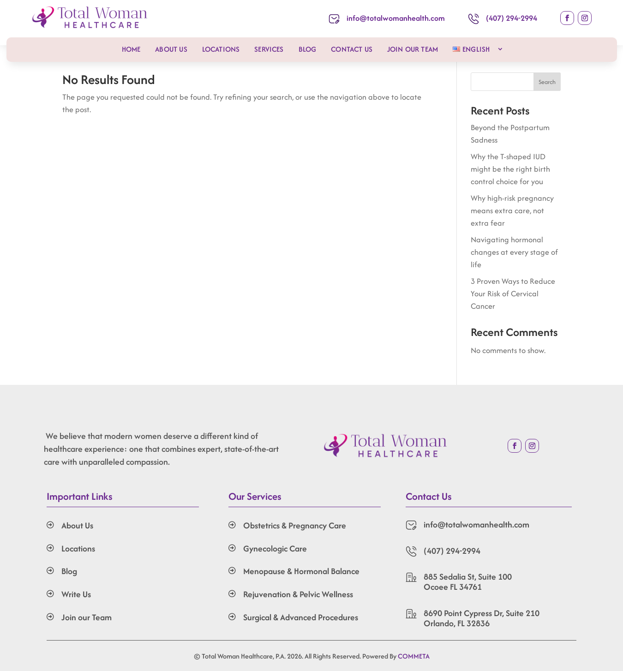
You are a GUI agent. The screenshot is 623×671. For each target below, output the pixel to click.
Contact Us (351, 49)
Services (268, 49)
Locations (221, 49)
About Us (171, 49)
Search (547, 82)
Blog (308, 49)
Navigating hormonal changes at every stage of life (514, 252)
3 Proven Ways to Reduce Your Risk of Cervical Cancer (513, 294)
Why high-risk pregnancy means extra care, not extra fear (512, 210)
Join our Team (412, 49)
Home (131, 49)
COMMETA (414, 656)
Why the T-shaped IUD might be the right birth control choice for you (510, 169)
